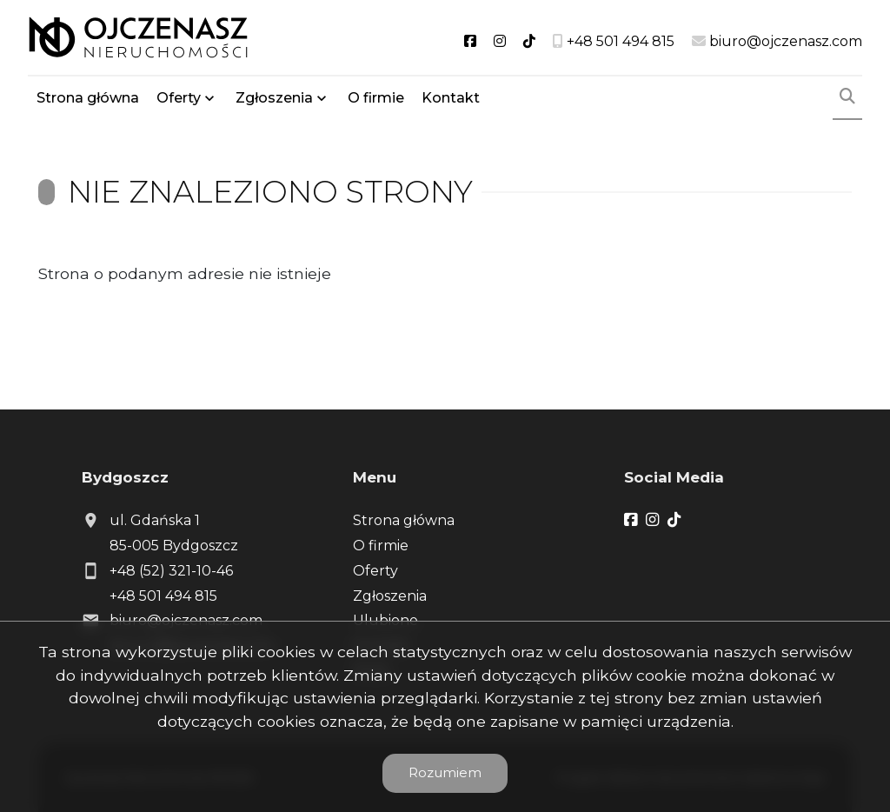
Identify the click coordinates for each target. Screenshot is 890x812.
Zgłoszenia (274, 98)
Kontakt (451, 98)
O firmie (376, 98)
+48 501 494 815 (163, 596)
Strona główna (88, 98)
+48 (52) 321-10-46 (171, 570)
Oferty (178, 98)
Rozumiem (445, 772)
